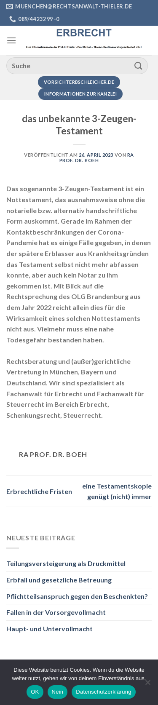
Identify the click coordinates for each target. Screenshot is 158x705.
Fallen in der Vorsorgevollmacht (56, 612)
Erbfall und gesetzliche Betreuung (59, 580)
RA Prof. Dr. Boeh (96, 157)
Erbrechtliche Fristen (39, 491)
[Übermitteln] (138, 65)
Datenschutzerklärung (103, 692)
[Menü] (11, 40)
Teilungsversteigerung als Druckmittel (66, 563)
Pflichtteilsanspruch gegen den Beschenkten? (77, 596)
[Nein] (147, 685)
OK (35, 692)
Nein (58, 692)
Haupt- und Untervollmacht (49, 629)
